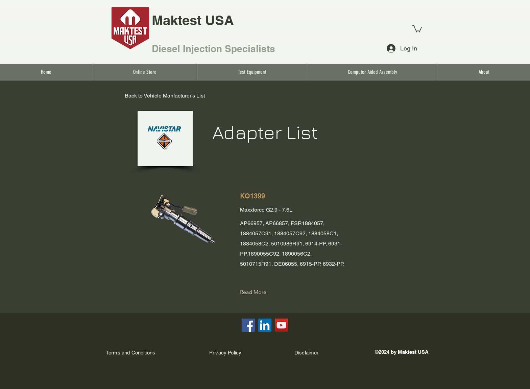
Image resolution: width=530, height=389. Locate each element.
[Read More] (258, 292)
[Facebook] (248, 325)
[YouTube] (281, 325)
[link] (417, 28)
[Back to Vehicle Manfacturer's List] (165, 96)
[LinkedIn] (264, 325)
